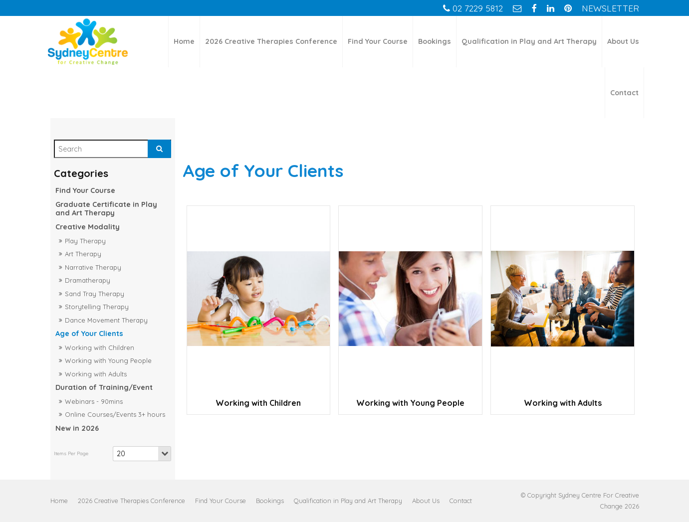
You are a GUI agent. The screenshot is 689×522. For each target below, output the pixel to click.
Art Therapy (83, 254)
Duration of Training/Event (104, 387)
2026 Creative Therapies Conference (271, 41)
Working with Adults (96, 374)
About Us (623, 41)
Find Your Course (378, 41)
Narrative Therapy (93, 267)
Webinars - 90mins (94, 401)
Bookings (434, 41)
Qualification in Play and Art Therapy (529, 41)
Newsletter (610, 7)
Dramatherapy (87, 280)
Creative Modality (87, 226)
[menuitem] (59, 501)
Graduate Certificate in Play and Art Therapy (106, 208)
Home (184, 41)
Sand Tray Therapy (94, 294)
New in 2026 (77, 428)
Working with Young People (108, 360)
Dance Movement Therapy (106, 320)
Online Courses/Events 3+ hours (115, 414)
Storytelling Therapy (97, 307)
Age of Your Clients (89, 333)
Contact (624, 92)
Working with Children (99, 347)
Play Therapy (85, 241)
